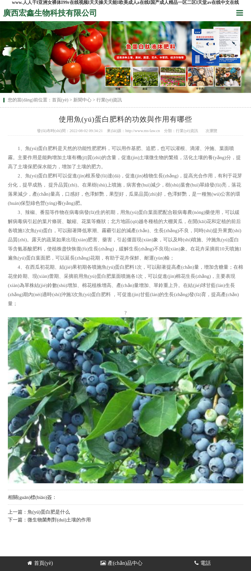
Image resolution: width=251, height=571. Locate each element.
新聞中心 (82, 100)
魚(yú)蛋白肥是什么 (48, 512)
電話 (202, 563)
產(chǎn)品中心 (121, 563)
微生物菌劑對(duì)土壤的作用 (59, 519)
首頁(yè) (60, 100)
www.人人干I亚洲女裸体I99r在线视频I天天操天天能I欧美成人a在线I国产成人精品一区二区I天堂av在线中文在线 (125, 2)
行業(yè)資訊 (109, 100)
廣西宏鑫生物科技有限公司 (50, 13)
